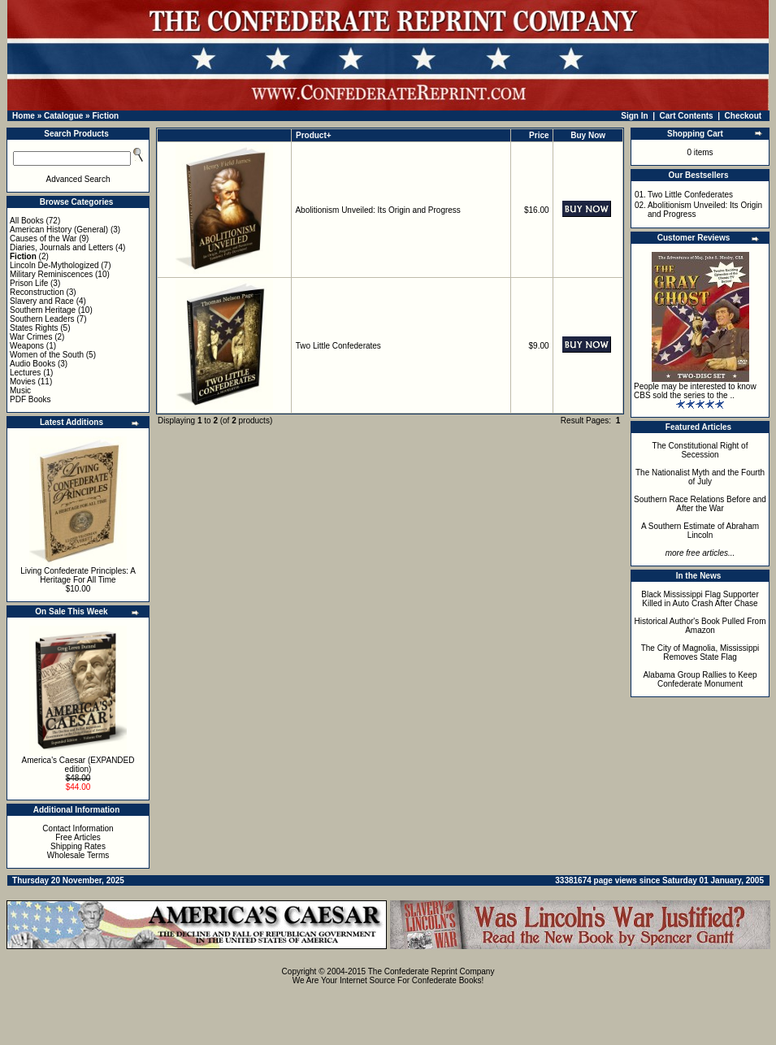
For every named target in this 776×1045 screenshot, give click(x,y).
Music (20, 390)
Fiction (105, 115)
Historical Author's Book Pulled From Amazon (700, 626)
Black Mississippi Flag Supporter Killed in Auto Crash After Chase (700, 599)
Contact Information (77, 828)
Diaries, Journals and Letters (61, 247)
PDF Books (30, 399)
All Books (27, 220)
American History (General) (59, 229)
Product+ (314, 135)
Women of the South (47, 354)
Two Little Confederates (338, 345)
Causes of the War (43, 238)
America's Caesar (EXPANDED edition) (78, 765)
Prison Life (29, 283)
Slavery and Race (42, 301)
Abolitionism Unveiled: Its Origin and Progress (377, 210)
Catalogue (63, 115)
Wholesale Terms (78, 855)
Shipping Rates (78, 846)
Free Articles (78, 837)
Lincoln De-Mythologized (54, 265)
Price (538, 135)
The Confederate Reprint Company (431, 971)
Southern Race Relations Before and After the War (700, 504)
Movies (23, 381)
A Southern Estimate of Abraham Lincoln (700, 531)
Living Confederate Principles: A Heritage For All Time (78, 575)
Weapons (27, 345)
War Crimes (31, 336)
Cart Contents (686, 115)
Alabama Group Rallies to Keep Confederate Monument (699, 679)
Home (23, 115)
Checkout (743, 115)
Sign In (634, 115)
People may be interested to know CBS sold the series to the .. (695, 391)
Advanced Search (78, 179)
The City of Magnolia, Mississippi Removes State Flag (700, 652)
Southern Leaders (42, 318)
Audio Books (32, 363)
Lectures (25, 372)
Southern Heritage (43, 310)
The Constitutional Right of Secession (700, 450)
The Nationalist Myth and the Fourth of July (700, 477)
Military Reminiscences (51, 274)
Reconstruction (37, 292)
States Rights (34, 327)
